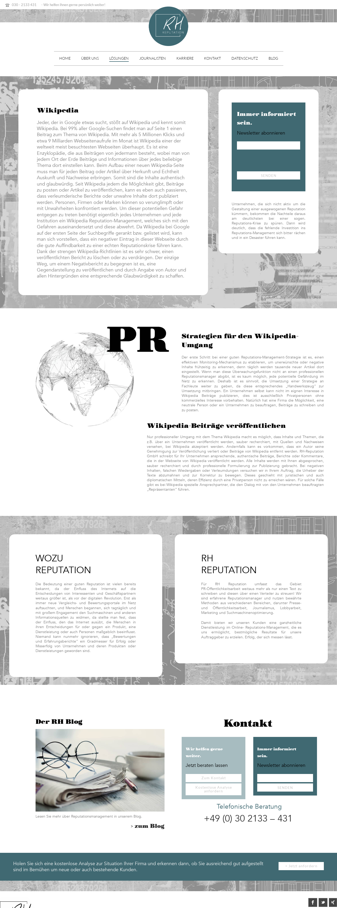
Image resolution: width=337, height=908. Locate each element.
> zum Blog (148, 826)
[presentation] (277, 161)
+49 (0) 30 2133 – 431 (248, 818)
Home (65, 58)
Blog (273, 58)
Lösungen (119, 58)
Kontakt (212, 58)
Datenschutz (244, 58)
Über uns (90, 58)
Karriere (185, 58)
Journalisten (152, 58)
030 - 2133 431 (24, 5)
